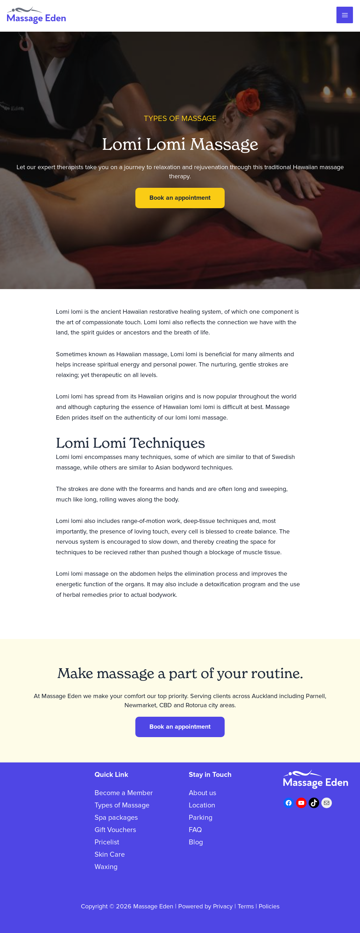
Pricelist (107, 842)
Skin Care (110, 854)
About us (202, 793)
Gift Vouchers (115, 830)
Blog (196, 842)
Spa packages (116, 817)
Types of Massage (122, 805)
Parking (200, 817)
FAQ (195, 830)
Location (202, 805)
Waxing (106, 867)
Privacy (222, 906)
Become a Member (124, 793)
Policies (269, 906)
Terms (245, 906)
